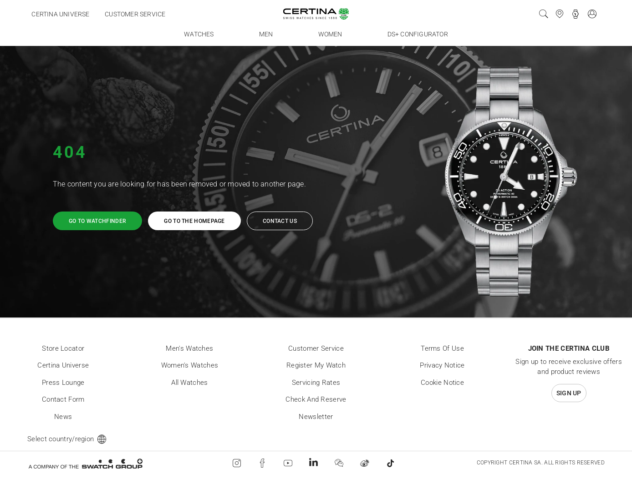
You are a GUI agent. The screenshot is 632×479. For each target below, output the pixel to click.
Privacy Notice (442, 365)
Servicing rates (316, 382)
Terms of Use (442, 348)
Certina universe (60, 14)
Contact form (63, 399)
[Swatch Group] (85, 463)
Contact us (280, 221)
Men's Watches (189, 348)
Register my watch (316, 365)
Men (266, 34)
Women (330, 34)
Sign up (568, 393)
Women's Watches (190, 365)
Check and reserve (315, 399)
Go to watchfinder (97, 221)
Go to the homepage (194, 221)
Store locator (63, 348)
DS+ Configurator (417, 34)
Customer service (135, 14)
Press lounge (63, 382)
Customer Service (316, 348)
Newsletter (316, 417)
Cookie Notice (442, 382)
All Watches (189, 382)
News (63, 417)
